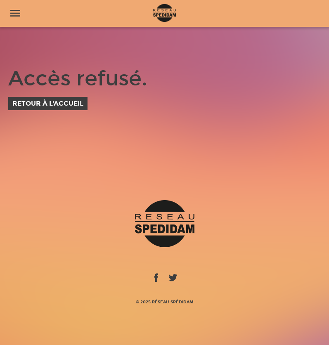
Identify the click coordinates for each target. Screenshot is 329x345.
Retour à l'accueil (47, 103)
